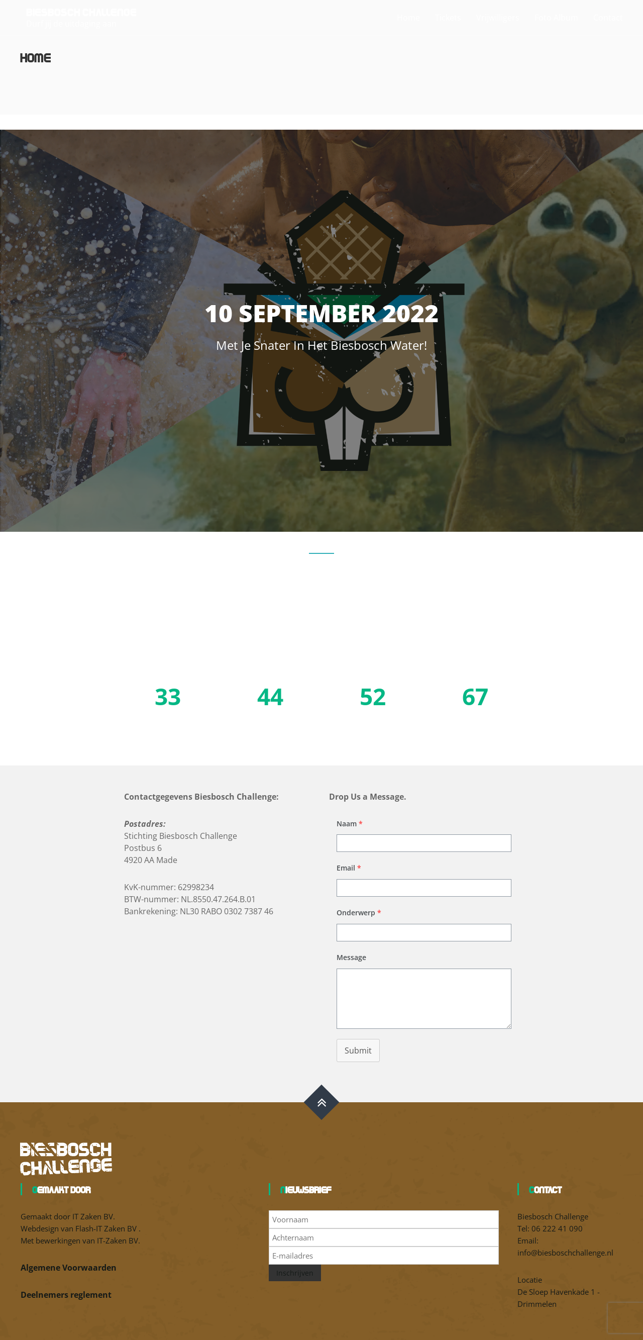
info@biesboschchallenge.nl (565, 1253)
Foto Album (556, 17)
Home (408, 17)
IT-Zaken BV (117, 1240)
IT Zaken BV (92, 1216)
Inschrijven (294, 1273)
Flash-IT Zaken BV (107, 1228)
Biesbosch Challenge (81, 11)
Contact (608, 17)
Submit (358, 1050)
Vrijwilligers (497, 17)
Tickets (448, 17)
